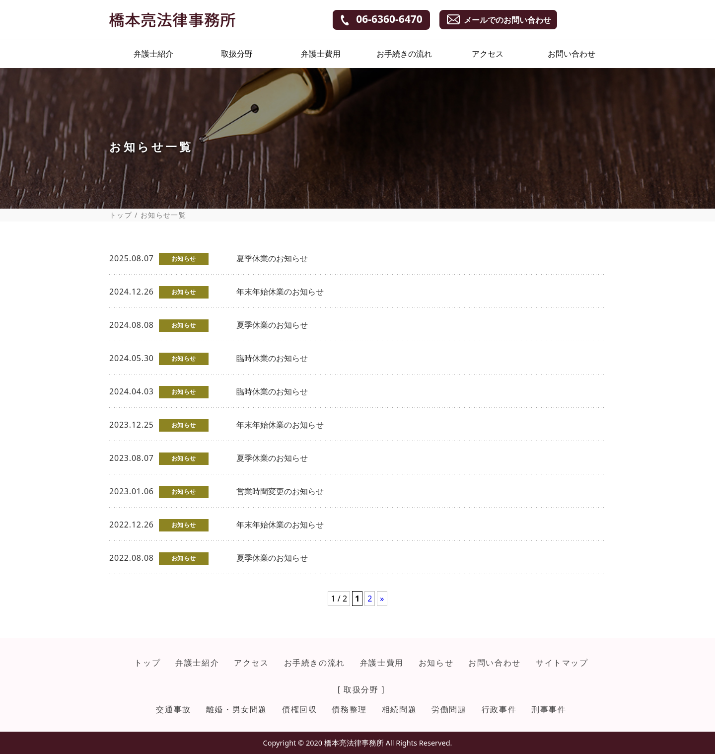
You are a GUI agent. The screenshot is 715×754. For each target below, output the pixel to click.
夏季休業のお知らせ (272, 258)
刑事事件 (548, 709)
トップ (120, 215)
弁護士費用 (321, 54)
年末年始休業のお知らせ (280, 291)
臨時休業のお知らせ (272, 358)
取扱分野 (237, 54)
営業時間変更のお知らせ (280, 491)
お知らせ (436, 662)
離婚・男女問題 (236, 709)
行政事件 (499, 709)
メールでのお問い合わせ (507, 19)
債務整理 (349, 709)
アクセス (487, 54)
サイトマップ (562, 662)
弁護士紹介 (153, 54)
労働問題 (448, 709)
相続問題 (399, 709)
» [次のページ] (382, 598)
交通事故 (173, 709)
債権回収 (299, 709)
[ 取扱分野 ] (361, 689)
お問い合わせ (571, 54)
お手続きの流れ (404, 54)
